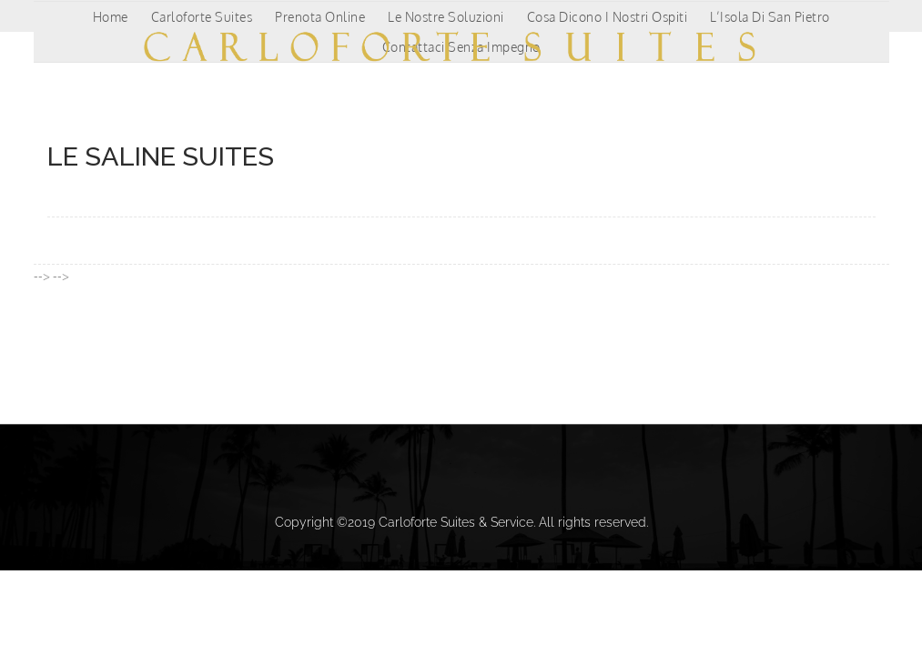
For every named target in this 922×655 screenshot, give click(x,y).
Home (110, 17)
